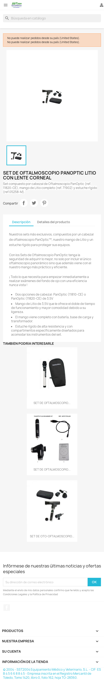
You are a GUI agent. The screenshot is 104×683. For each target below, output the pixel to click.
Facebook (6, 607)
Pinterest (44, 203)
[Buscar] (52, 18)
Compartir (24, 203)
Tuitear (34, 203)
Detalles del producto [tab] (53, 222)
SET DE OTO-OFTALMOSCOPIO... (52, 536)
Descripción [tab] (21, 222)
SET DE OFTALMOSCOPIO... (52, 403)
